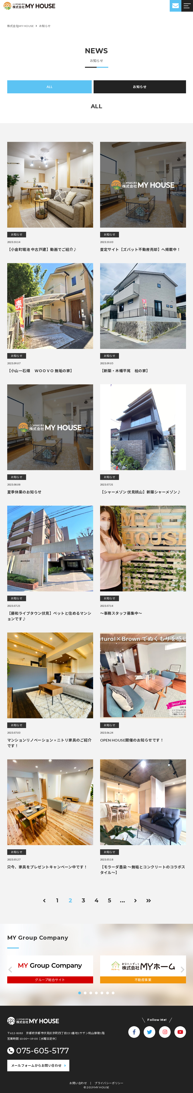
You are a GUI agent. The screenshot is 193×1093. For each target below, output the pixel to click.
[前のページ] (44, 900)
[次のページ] (135, 900)
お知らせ (139, 87)
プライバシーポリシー (109, 1083)
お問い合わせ (78, 1083)
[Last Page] (148, 900)
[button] (10, 970)
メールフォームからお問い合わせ (36, 1065)
